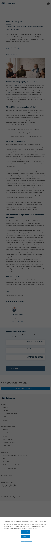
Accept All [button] (25, 532)
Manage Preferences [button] (26, 541)
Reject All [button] (25, 536)
